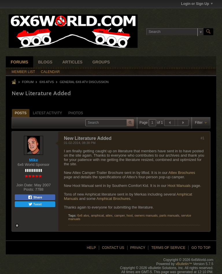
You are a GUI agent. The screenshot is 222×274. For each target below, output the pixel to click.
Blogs (45, 62)
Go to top (200, 248)
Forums (19, 62)
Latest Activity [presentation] (47, 113)
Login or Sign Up (197, 4)
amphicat (97, 215)
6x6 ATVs (46, 82)
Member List (23, 72)
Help (91, 248)
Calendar (50, 72)
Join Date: (24, 185)
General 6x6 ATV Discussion (84, 82)
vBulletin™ (183, 264)
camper (119, 215)
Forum (28, 82)
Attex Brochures (182, 172)
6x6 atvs (83, 215)
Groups (101, 62)
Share (35, 197)
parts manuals (169, 215)
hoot (130, 215)
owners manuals (146, 215)
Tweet (35, 204)
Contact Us (113, 248)
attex (109, 215)
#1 (202, 138)
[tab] (21, 113)
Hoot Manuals (178, 185)
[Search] (175, 31)
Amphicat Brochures (113, 198)
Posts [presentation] (21, 113)
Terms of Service (168, 248)
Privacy (137, 248)
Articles (72, 62)
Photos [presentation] (76, 113)
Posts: (29, 189)
